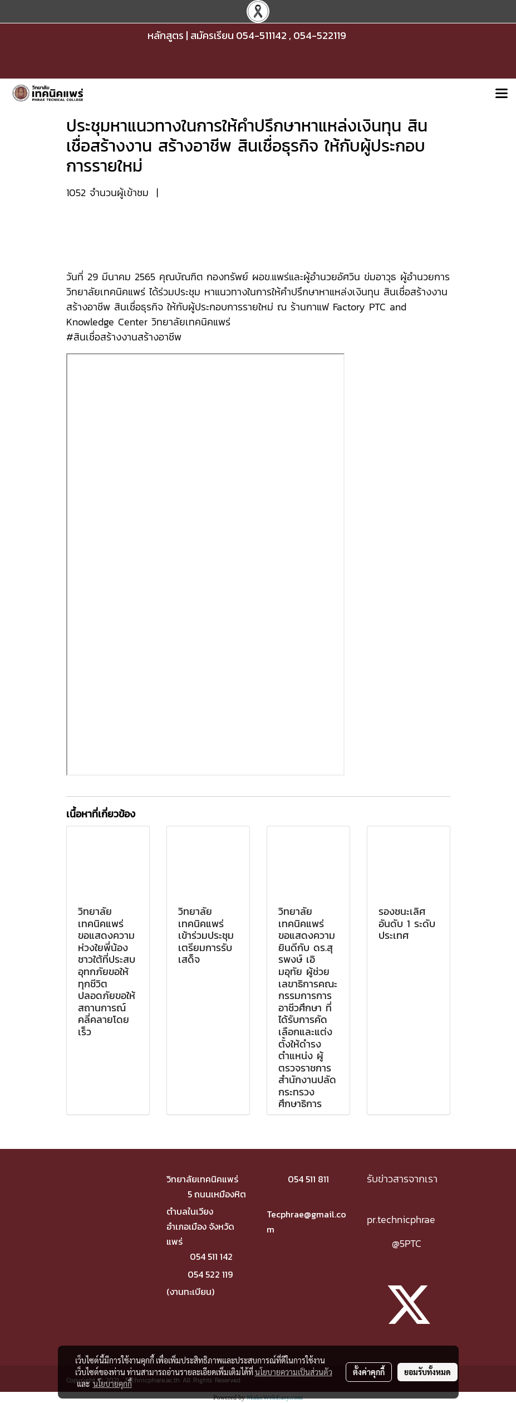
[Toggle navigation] (501, 94)
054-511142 (261, 35)
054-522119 (319, 35)
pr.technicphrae (401, 1219)
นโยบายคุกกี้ (112, 1383)
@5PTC (406, 1243)
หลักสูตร (166, 35)
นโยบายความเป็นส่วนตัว (293, 1372)
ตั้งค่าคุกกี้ (369, 1372)
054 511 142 (211, 1256)
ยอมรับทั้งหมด (427, 1372)
